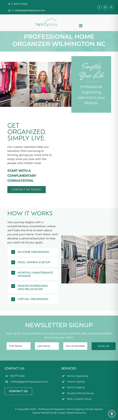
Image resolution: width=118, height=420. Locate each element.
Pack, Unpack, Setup (79, 398)
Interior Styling (76, 381)
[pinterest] (111, 7)
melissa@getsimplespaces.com (29, 381)
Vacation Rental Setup (80, 393)
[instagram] (105, 7)
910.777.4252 (17, 376)
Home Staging (75, 387)
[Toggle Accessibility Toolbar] (112, 414)
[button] (32, 252)
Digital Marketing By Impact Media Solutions (59, 412)
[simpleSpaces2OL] (46, 19)
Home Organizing (77, 376)
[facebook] (99, 7)
